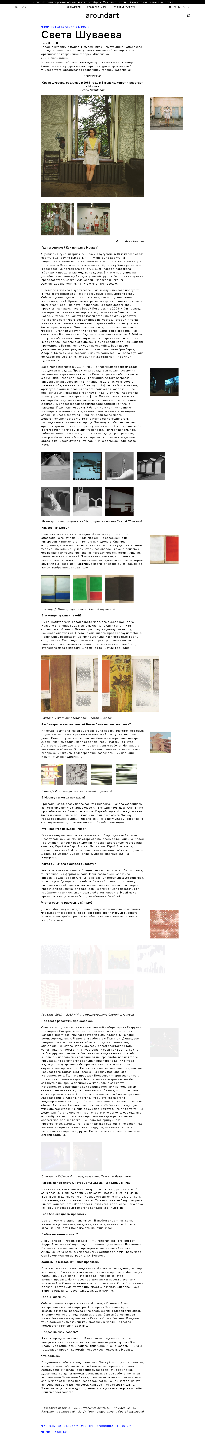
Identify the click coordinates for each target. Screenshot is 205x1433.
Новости (21, 1227)
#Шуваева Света (54, 1217)
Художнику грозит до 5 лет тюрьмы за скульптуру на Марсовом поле (137, 1236)
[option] (62, 1384)
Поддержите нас (96, 7)
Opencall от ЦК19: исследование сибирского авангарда (101, 1236)
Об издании (74, 7)
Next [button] (123, 1359)
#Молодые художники (59, 1211)
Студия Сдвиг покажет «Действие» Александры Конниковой (170, 1236)
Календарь (23, 1260)
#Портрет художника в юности (65, 27)
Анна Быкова (63, 58)
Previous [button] (111, 1359)
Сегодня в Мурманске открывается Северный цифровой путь (64, 1236)
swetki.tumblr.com (92, 90)
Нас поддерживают (124, 7)
